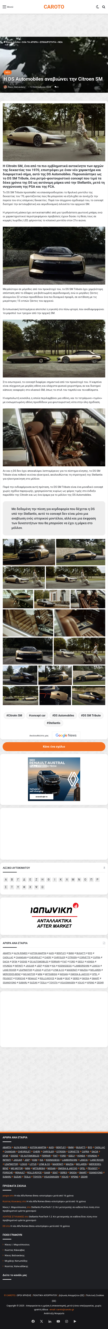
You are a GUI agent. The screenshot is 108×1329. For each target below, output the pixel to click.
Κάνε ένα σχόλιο (54, 746)
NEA (60, 42)
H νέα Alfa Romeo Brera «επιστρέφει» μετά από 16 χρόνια (43, 1195)
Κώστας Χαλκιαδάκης (16, 1266)
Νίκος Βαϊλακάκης (16, 87)
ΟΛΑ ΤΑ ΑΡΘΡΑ (30, 42)
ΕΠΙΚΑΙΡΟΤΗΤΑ (48, 42)
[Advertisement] (54, 1019)
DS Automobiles (64, 715)
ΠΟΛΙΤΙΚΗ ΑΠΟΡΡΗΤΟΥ (45, 1295)
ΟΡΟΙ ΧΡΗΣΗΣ (24, 1295)
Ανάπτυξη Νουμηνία (54, 1313)
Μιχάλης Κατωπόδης (16, 1260)
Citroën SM (15, 715)
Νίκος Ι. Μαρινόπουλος (17, 1244)
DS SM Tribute (92, 715)
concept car (38, 715)
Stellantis (54, 723)
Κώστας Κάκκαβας (15, 1250)
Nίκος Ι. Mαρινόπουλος (14, 1207)
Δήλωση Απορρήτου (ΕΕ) (71, 1295)
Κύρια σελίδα (11, 42)
